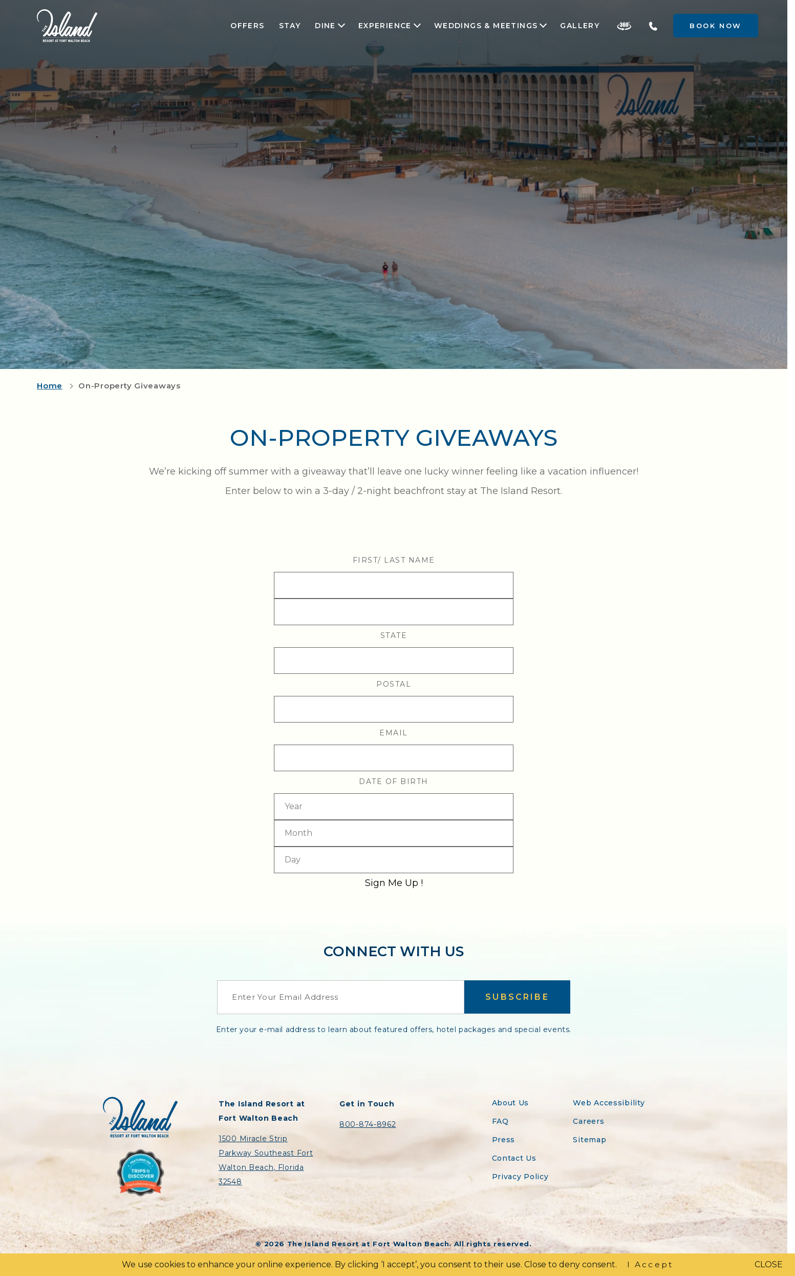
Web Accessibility (608, 1102)
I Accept (650, 1264)
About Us (510, 1102)
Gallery (579, 25)
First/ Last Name (394, 560)
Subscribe (517, 997)
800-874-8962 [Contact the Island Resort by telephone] (367, 1124)
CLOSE (769, 1264)
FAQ (500, 1121)
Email (393, 732)
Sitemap (589, 1139)
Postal (393, 684)
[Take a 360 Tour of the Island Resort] (624, 25)
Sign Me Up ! (394, 883)
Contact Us (514, 1158)
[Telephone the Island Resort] (653, 25)
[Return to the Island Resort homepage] (67, 26)
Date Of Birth (393, 781)
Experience (385, 26)
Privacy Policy (520, 1176)
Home (49, 385)
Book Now (716, 26)
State (393, 635)
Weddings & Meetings (486, 26)
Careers (588, 1121)
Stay (290, 25)
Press (503, 1139)
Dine (325, 26)
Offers (247, 25)
